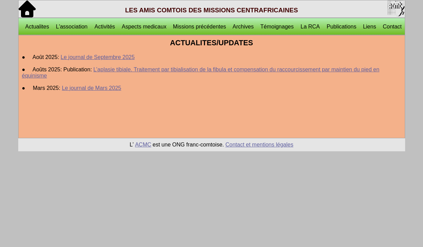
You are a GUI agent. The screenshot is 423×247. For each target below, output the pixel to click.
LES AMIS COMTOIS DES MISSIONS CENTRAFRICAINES (211, 10)
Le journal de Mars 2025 (91, 88)
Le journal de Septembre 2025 (97, 57)
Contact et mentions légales (259, 145)
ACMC (143, 145)
